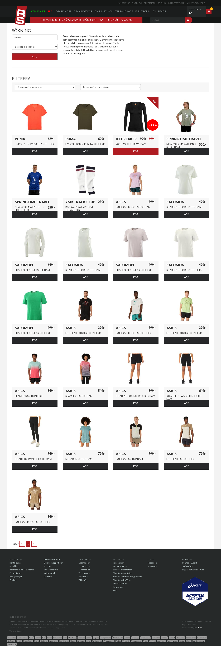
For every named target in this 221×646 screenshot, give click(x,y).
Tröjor (145, 641)
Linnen (127, 638)
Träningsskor (83, 11)
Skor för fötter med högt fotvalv (127, 576)
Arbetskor (12, 638)
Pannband (180, 638)
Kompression (105, 638)
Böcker (38, 638)
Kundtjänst (123, 3)
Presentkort (15, 573)
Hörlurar (81, 638)
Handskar (72, 638)
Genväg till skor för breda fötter (80, 62)
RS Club (162, 3)
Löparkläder (63, 11)
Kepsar (96, 638)
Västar (188, 641)
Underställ (161, 641)
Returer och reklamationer (21, 569)
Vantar (181, 641)
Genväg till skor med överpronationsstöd (85, 58)
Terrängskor (124, 11)
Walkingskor (172, 641)
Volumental (49, 573)
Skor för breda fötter (122, 569)
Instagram (152, 566)
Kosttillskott (118, 638)
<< (22, 543)
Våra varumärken (196, 3)
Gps (65, 638)
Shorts (36, 641)
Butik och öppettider (144, 3)
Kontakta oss (15, 562)
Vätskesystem (198, 641)
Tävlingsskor (104, 11)
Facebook (152, 562)
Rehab (18, 641)
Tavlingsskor (97, 641)
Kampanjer (38, 11)
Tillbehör (159, 11)
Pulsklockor (201, 638)
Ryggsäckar (27, 641)
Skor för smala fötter (122, 573)
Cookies (13, 580)
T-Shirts (152, 641)
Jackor (88, 638)
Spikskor (44, 641)
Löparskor (156, 638)
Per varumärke (120, 566)
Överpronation (120, 583)
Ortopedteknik (176, 3)
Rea (50, 11)
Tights (118, 641)
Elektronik (143, 11)
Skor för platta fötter (122, 580)
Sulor (88, 641)
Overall (172, 638)
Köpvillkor (14, 566)
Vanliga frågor (15, 576)
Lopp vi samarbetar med (193, 569)
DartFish (48, 576)
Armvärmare (22, 638)
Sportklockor (64, 641)
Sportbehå (53, 641)
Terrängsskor (109, 641)
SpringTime (187, 566)
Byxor (49, 638)
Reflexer (11, 641)
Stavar (73, 641)
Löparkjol (135, 638)
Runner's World (189, 562)
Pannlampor (191, 638)
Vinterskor (12, 644)
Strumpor (81, 641)
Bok (43, 638)
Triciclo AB (198, 628)
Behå (31, 638)
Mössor (164, 638)
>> (34, 543)
